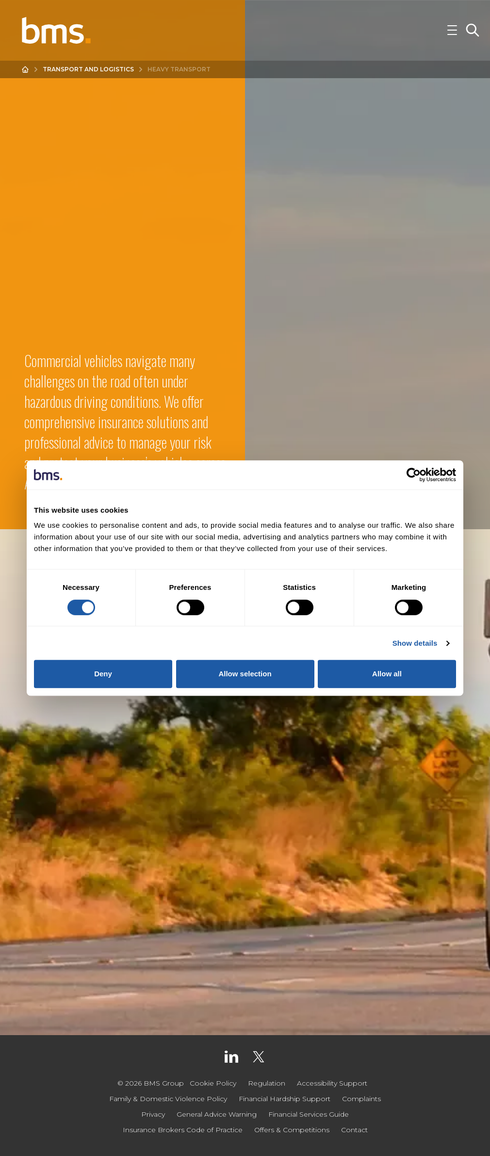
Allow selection (244, 674)
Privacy (153, 1114)
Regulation (266, 1083)
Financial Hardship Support (284, 1098)
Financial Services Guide (308, 1114)
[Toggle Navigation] (452, 31)
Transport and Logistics (88, 70)
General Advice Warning (217, 1114)
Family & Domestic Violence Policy (168, 1098)
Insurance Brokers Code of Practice (183, 1129)
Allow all (387, 674)
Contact (354, 1129)
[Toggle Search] (472, 31)
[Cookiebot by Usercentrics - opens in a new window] (413, 475)
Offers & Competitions (291, 1129)
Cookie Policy (213, 1083)
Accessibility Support (332, 1083)
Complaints (361, 1098)
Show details (415, 643)
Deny (103, 674)
